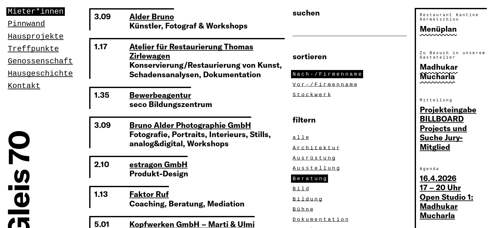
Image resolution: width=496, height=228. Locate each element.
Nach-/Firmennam (328, 74)
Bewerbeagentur (160, 94)
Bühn (304, 209)
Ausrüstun (315, 158)
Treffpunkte (33, 49)
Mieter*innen (36, 11)
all (301, 137)
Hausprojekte (36, 36)
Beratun (310, 178)
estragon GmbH (158, 164)
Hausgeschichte (40, 73)
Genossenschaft (40, 61)
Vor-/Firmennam (326, 84)
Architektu (317, 148)
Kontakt (24, 86)
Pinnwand (26, 24)
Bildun (308, 199)
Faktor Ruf (149, 194)
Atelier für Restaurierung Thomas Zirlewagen (191, 50)
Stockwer (312, 95)
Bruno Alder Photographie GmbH (190, 125)
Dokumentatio (321, 219)
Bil (301, 189)
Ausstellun (317, 168)
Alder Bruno (151, 16)
